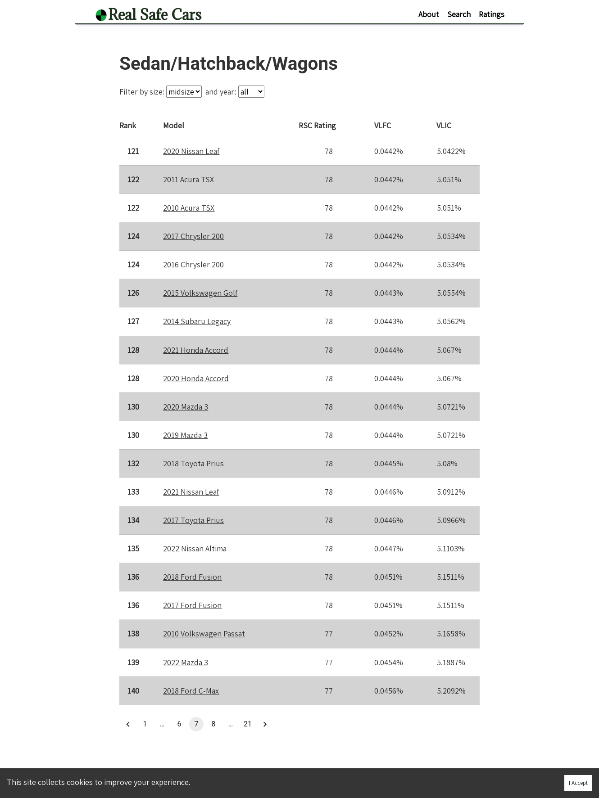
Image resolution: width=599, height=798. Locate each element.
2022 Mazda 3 (185, 662)
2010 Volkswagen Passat (204, 633)
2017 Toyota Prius (193, 520)
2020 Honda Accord (196, 378)
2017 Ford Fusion (192, 605)
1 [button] (145, 724)
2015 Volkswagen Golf (200, 293)
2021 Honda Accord (195, 349)
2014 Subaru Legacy (197, 321)
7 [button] (196, 724)
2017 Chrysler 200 (193, 236)
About (428, 14)
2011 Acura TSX (188, 179)
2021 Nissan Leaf (191, 492)
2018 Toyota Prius (193, 463)
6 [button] (179, 724)
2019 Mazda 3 (185, 435)
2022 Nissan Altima (195, 548)
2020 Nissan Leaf (191, 151)
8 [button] (213, 724)
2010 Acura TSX (188, 208)
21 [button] (248, 724)
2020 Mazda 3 (185, 406)
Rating (318, 125)
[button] (128, 724)
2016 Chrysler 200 (193, 264)
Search (459, 14)
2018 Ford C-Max (191, 690)
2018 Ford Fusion (192, 577)
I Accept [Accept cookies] (578, 783)
